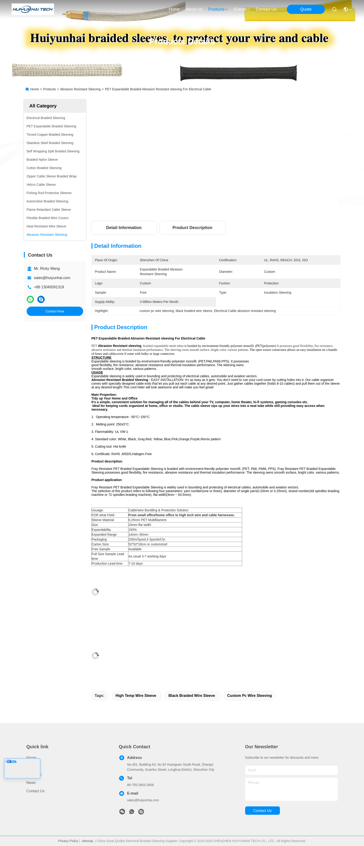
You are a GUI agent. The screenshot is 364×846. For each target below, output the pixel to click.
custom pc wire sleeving (249, 696)
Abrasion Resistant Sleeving (80, 89)
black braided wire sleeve (191, 696)
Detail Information (124, 227)
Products (49, 89)
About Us (34, 774)
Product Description (192, 227)
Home (174, 9)
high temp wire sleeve (135, 696)
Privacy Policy (68, 841)
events (242, 9)
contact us (266, 9)
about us (194, 9)
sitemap (87, 841)
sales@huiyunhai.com (52, 278)
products (218, 9)
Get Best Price (256, 201)
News (31, 783)
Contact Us (35, 791)
